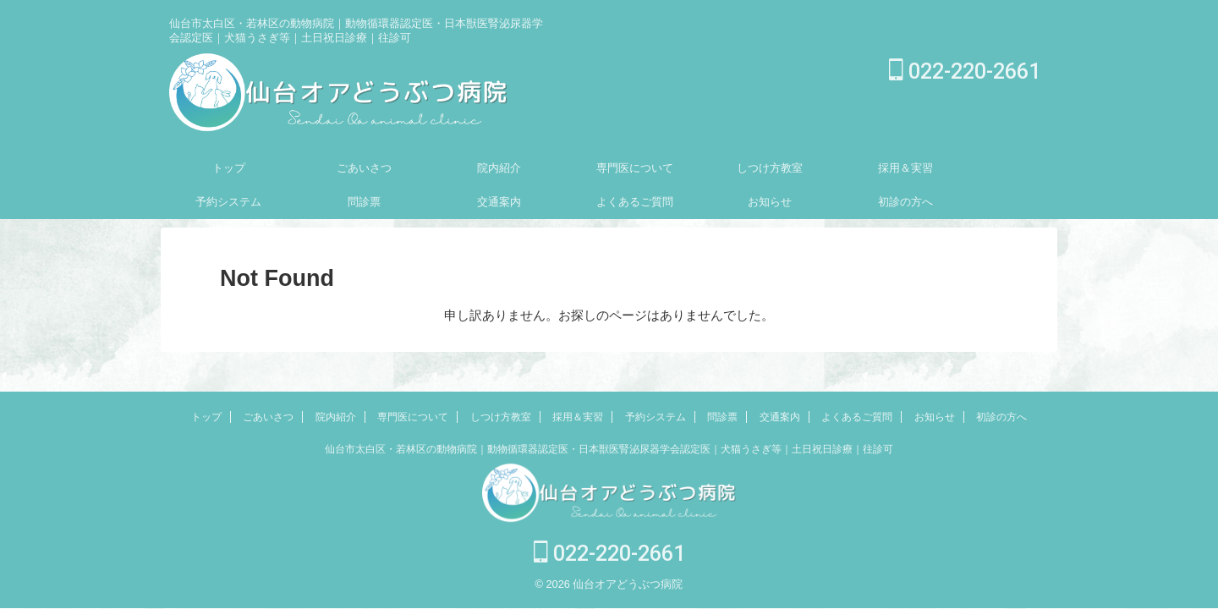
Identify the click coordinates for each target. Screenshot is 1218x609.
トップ (228, 168)
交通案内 (499, 201)
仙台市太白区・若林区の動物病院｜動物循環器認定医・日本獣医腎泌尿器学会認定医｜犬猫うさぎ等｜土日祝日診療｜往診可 (609, 451)
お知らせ (770, 201)
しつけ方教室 (770, 168)
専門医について (634, 168)
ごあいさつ (364, 168)
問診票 (364, 201)
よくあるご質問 (634, 201)
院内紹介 (499, 168)
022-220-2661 (964, 71)
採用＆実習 (905, 168)
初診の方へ (905, 201)
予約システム (228, 201)
